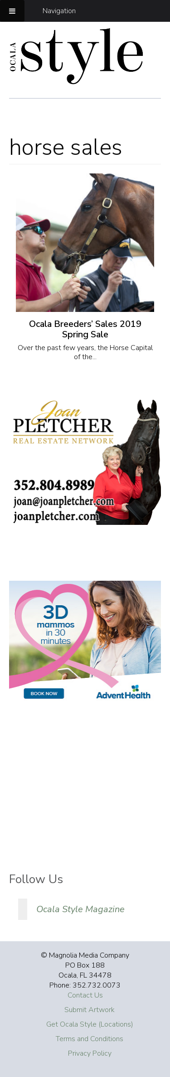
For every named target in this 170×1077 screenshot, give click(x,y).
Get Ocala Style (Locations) (89, 1024)
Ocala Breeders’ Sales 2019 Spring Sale (85, 329)
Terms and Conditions (89, 1039)
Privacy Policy (90, 1053)
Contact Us (85, 995)
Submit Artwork (89, 1010)
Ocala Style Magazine (80, 909)
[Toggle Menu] (12, 11)
